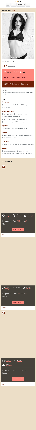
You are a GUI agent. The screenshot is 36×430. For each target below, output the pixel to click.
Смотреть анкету (18, 229)
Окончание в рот (23, 119)
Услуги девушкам (8, 114)
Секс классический (9, 105)
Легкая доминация (22, 144)
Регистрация (21, 4)
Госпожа (12, 144)
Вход (28, 4)
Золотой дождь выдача (10, 151)
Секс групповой (27, 105)
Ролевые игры (21, 122)
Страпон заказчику (24, 151)
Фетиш (32, 144)
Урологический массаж (10, 137)
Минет (18, 105)
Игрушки (17, 116)
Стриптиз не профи (9, 128)
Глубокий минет (8, 116)
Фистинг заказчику (9, 153)
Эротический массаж (9, 135)
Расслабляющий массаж (24, 135)
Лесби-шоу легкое (22, 128)
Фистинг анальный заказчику (24, 153)
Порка (5, 144)
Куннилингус (7, 107)
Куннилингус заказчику (10, 119)
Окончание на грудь (9, 122)
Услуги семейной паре (22, 114)
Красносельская (15, 84)
